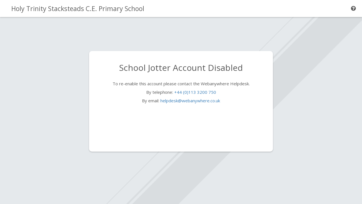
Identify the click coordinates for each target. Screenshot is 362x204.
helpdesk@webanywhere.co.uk (190, 100)
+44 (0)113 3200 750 (195, 92)
